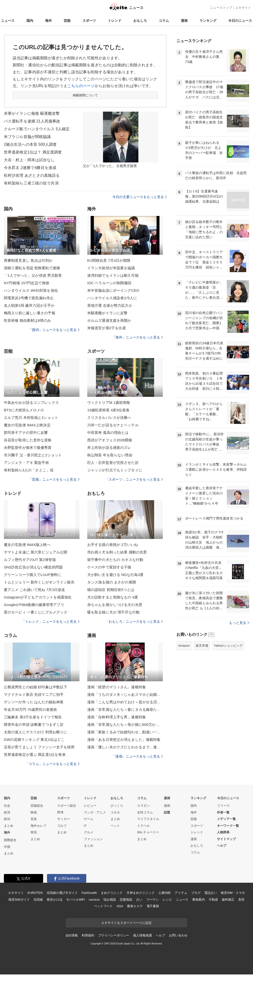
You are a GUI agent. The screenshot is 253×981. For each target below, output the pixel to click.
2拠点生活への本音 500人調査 (30, 144)
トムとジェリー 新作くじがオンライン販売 (39, 582)
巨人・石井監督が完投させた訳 (113, 462)
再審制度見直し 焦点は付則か (28, 260)
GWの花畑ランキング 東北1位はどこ (34, 739)
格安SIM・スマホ (233, 893)
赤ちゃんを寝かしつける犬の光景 (114, 605)
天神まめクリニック (140, 893)
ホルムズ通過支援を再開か (109, 320)
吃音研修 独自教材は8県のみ (27, 320)
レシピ (167, 899)
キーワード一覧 (228, 826)
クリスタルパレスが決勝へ (109, 417)
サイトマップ (226, 839)
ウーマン (152, 899)
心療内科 (164, 893)
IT (85, 826)
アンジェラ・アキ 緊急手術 (26, 462)
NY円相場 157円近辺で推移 (26, 283)
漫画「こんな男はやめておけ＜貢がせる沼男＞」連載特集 (125, 702)
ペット (115, 826)
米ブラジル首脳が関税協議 (27, 137)
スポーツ (89, 21)
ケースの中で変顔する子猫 (109, 567)
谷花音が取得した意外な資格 (28, 440)
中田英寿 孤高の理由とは (108, 432)
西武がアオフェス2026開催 (109, 440)
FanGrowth (89, 893)
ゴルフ (62, 826)
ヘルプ (221, 845)
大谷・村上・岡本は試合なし (29, 160)
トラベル (143, 826)
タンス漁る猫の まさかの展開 (111, 582)
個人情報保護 (142, 935)
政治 (7, 819)
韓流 (34, 832)
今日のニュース (240, 21)
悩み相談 (109, 899)
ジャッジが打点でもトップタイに (114, 470)
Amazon (184, 645)
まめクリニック (112, 893)
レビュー (90, 805)
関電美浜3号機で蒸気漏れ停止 (29, 298)
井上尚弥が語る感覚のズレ (109, 447)
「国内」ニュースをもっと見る (54, 330)
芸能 (67, 21)
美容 (241, 899)
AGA (120, 906)
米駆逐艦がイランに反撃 (107, 313)
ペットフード (103, 906)
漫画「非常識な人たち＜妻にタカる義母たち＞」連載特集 (125, 709)
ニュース (8, 21)
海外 (48, 21)
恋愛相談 (126, 899)
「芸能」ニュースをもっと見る (54, 479)
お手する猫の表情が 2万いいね (112, 545)
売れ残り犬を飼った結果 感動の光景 (117, 552)
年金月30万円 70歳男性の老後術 (30, 709)
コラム (164, 21)
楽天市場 (202, 645)
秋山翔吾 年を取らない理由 (109, 455)
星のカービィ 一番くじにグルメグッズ (35, 612)
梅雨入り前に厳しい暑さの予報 (29, 313)
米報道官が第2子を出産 (106, 328)
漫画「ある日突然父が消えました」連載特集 (123, 739)
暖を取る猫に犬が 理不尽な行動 (113, 612)
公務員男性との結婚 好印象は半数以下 (35, 687)
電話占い (210, 893)
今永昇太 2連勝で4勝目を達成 (30, 168)
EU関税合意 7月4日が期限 (108, 260)
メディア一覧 (226, 819)
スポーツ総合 (66, 805)
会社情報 (71, 935)
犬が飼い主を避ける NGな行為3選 (115, 575)
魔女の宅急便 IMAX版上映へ (27, 545)
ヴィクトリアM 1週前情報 (108, 402)
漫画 (184, 21)
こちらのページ (81, 86)
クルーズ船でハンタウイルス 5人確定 (37, 129)
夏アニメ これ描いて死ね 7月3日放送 (34, 590)
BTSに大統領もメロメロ (24, 410)
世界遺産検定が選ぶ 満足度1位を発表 (35, 754)
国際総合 (10, 840)
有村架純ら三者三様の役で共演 (31, 183)
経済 (7, 812)
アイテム (181, 893)
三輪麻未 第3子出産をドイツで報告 (33, 717)
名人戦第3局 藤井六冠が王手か (29, 305)
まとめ (8, 826)
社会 (7, 805)
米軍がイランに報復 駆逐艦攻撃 (32, 113)
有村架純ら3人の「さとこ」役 (29, 470)
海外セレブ (38, 826)
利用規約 (88, 935)
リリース (223, 805)
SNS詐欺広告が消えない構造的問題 (33, 567)
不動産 (213, 899)
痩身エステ (134, 906)
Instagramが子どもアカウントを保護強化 (37, 597)
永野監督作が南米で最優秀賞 (28, 447)
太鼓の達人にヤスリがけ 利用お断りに (35, 732)
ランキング (207, 21)
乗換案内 (198, 899)
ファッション (93, 839)
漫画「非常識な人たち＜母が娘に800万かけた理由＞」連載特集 (125, 724)
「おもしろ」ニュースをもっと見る (134, 621)
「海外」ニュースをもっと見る (137, 337)
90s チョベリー (148, 832)
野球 (60, 812)
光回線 (38, 899)
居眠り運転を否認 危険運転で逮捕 (32, 268)
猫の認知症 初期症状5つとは (110, 590)
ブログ (196, 893)
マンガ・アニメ (95, 812)
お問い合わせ (178, 935)
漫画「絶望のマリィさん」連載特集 (116, 687)
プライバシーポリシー (113, 935)
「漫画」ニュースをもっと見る (137, 756)
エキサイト (243, 7)
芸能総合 (37, 805)
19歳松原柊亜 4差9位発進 (108, 410)
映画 (34, 812)
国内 (29, 21)
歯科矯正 (228, 899)
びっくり (117, 805)
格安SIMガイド (19, 899)
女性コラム (145, 812)
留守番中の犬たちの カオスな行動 (115, 560)
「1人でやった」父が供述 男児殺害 (33, 275)
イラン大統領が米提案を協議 (111, 268)
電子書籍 (153, 906)
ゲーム (88, 819)
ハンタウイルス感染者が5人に (112, 298)
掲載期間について (85, 95)
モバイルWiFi (75, 899)
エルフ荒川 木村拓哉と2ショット (31, 417)
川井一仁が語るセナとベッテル (113, 425)
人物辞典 (223, 832)
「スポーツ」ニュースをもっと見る (134, 479)
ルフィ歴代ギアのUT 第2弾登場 (30, 560)
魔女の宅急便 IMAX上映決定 (27, 425)
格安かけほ (54, 899)
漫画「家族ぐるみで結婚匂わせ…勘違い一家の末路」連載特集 (125, 732)
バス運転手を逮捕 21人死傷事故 (32, 121)
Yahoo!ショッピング (228, 645)
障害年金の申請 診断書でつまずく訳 (33, 724)
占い (139, 899)
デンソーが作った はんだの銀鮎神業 (33, 702)
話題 (167, 812)
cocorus (94, 899)
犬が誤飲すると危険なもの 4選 (112, 597)
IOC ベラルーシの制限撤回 (109, 283)
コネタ (115, 812)
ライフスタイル (148, 819)
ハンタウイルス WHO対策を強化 (31, 290)
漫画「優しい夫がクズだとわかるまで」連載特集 (125, 747)
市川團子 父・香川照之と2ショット (33, 455)
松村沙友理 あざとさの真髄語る (32, 175)
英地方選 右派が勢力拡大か (109, 305)
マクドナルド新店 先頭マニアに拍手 (33, 694)
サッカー (63, 819)
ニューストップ (221, 7)
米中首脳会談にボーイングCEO (113, 290)
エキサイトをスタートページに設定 (126, 923)
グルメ (88, 832)
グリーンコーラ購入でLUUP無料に (32, 575)
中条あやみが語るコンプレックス (31, 402)
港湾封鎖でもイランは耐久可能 (113, 275)
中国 (7, 847)
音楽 (34, 819)
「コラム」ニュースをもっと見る (52, 764)
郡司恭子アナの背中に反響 (26, 432)
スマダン (143, 805)
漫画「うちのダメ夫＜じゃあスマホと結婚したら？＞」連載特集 (125, 694)
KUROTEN (35, 893)
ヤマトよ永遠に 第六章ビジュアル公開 (35, 552)
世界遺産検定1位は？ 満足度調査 (33, 152)
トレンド (114, 21)
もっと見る (239, 623)
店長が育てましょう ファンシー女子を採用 (39, 747)
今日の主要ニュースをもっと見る (139, 197)
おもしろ (140, 21)
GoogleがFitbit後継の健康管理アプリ (34, 605)
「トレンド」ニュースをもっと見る (50, 621)
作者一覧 (223, 812)
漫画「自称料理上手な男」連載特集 (116, 717)
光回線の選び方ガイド (62, 893)
